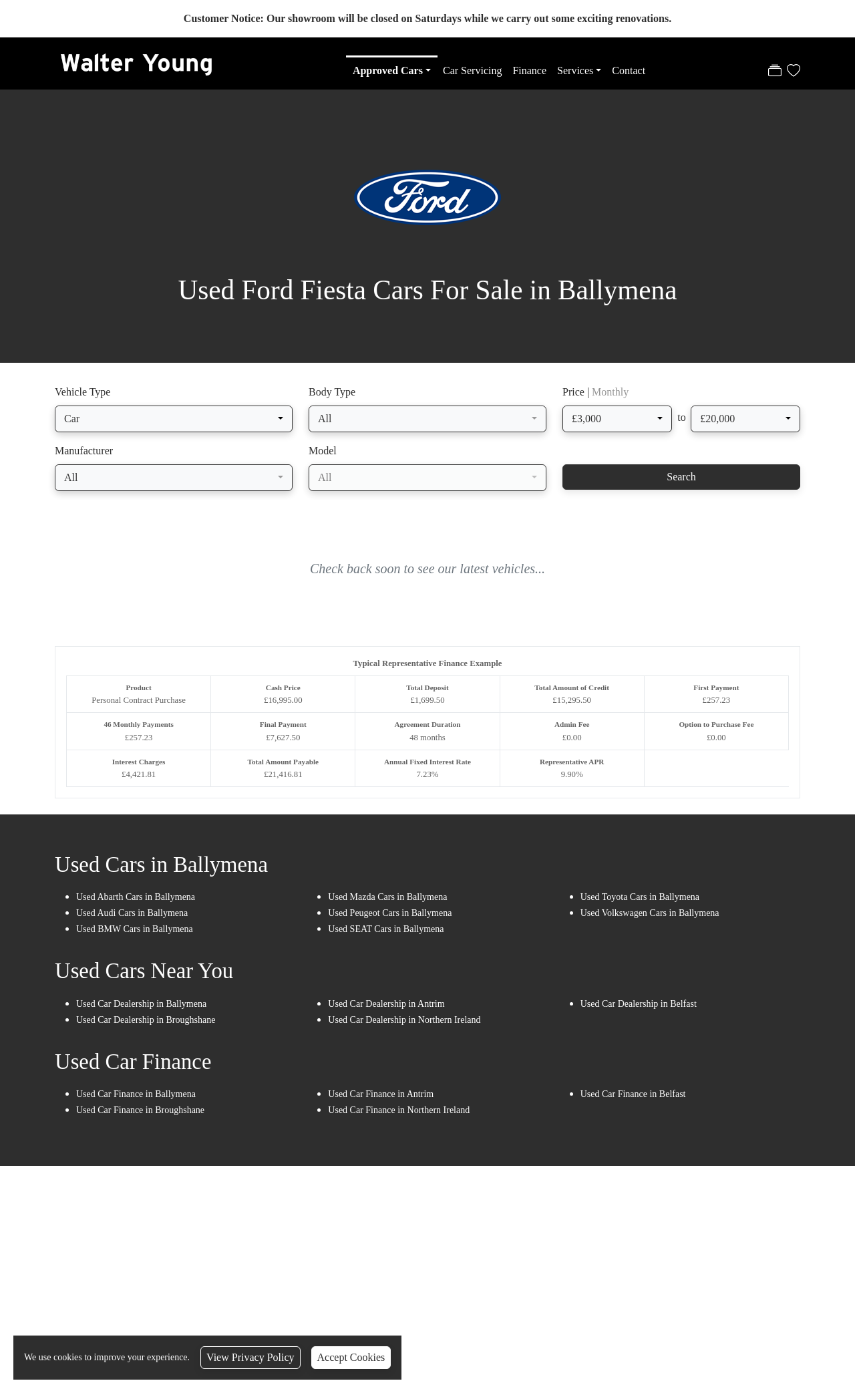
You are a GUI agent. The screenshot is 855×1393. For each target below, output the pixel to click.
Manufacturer (84, 453)
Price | (595, 394)
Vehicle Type (82, 394)
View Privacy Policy (250, 1357)
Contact (628, 70)
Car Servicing (472, 70)
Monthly (610, 394)
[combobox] (173, 421)
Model (323, 453)
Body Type (332, 394)
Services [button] (575, 70)
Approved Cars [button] (388, 70)
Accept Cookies (351, 1357)
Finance (529, 70)
